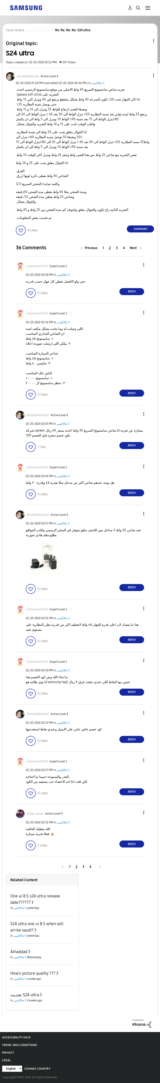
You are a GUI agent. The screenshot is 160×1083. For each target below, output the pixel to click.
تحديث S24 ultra (24, 994)
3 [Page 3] (117, 248)
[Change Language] (12, 1069)
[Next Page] (135, 248)
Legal (6, 1060)
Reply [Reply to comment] (132, 291)
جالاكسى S (98, 83)
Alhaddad (18, 951)
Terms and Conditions (19, 1045)
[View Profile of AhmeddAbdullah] (28, 76)
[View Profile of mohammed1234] (37, 266)
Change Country (37, 1068)
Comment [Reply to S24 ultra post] (140, 229)
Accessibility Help (16, 1037)
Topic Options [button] (146, 41)
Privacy (8, 1052)
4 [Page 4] (124, 248)
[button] (146, 75)
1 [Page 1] (103, 248)
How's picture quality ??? (32, 973)
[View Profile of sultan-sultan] (35, 813)
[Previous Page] (90, 248)
